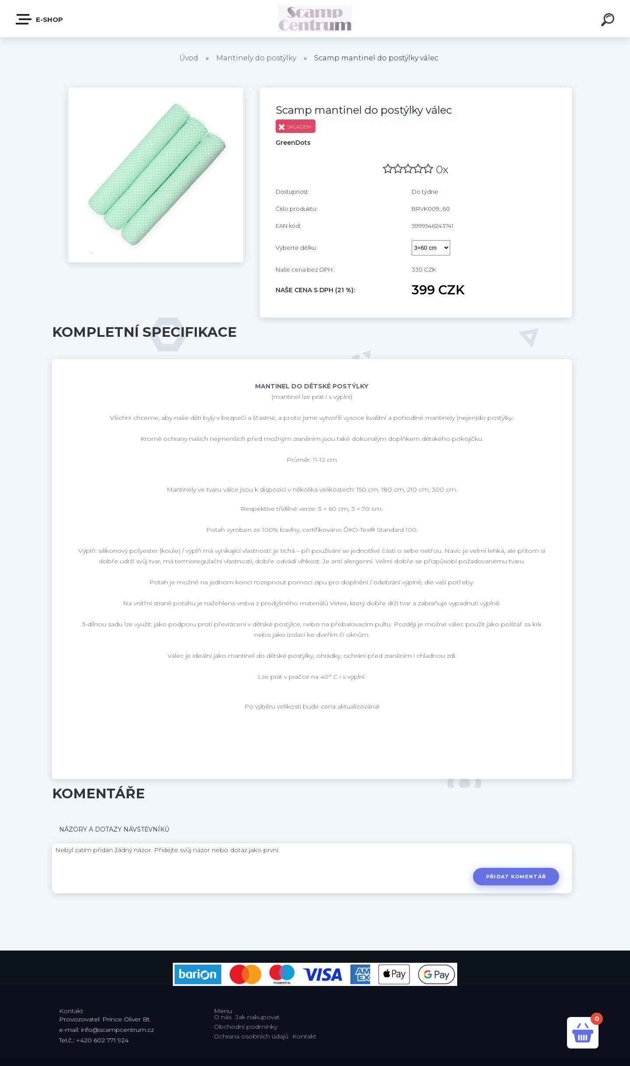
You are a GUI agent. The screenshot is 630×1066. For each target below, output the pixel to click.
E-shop (40, 19)
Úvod (188, 58)
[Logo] (315, 18)
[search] (609, 21)
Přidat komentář (516, 877)
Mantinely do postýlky (256, 58)
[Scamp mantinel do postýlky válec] (155, 90)
